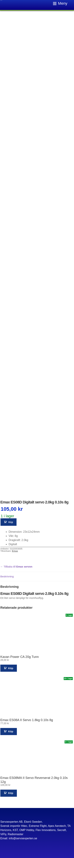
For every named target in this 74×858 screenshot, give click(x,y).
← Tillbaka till (16, 566)
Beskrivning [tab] (7, 576)
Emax (15, 551)
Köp (10, 522)
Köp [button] (10, 668)
